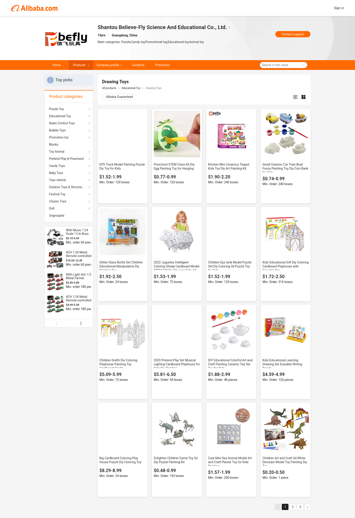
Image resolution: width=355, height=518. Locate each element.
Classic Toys (57, 201)
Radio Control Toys (62, 123)
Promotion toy (59, 137)
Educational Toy (60, 116)
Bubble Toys (57, 130)
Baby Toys (56, 173)
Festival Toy (57, 194)
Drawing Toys (153, 88)
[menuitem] (69, 144)
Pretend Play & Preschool (66, 158)
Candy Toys (57, 166)
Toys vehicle (57, 180)
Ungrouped (56, 215)
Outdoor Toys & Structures (67, 187)
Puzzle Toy (56, 109)
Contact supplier (293, 34)
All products (109, 88)
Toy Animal (56, 151)
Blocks (53, 144)
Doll (51, 208)
